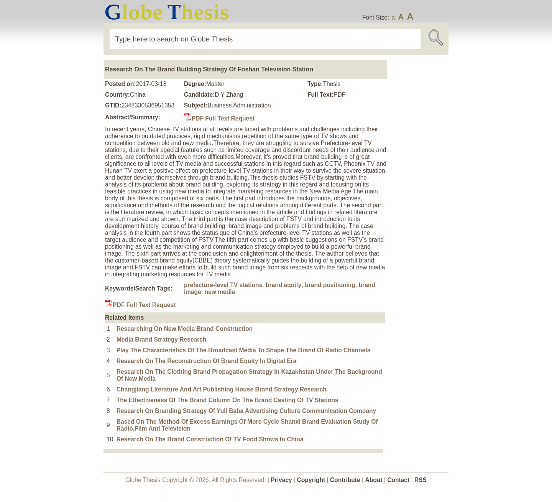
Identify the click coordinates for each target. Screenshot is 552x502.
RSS (420, 480)
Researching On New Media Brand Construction (185, 328)
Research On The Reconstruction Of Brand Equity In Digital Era (207, 361)
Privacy (281, 480)
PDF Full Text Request (219, 118)
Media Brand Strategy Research (162, 339)
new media (219, 292)
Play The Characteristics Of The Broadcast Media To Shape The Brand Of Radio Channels (244, 350)
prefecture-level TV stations (223, 285)
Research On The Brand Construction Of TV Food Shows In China (210, 439)
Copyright (311, 480)
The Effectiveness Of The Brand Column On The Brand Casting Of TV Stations (227, 400)
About (373, 480)
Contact (399, 480)
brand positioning (330, 285)
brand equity (284, 285)
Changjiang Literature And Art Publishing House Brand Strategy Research (222, 389)
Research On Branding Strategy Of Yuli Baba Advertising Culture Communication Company (246, 411)
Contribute (345, 480)
